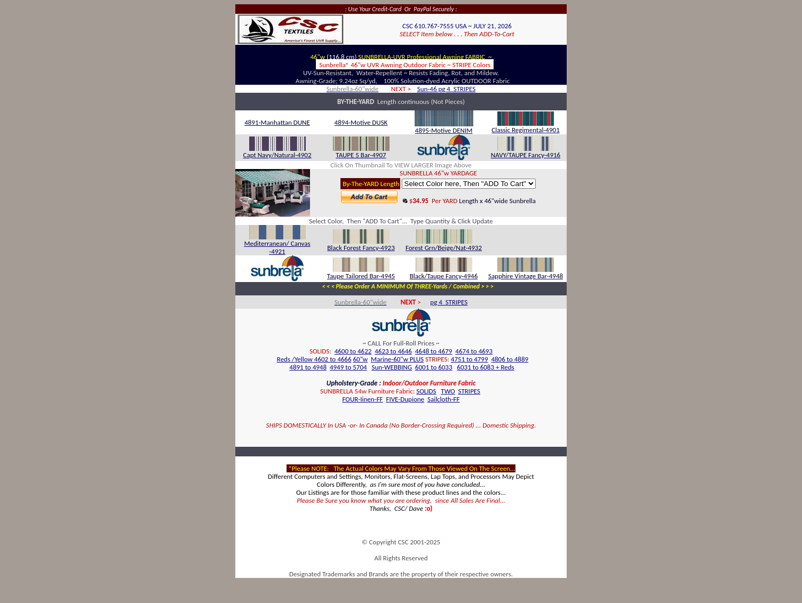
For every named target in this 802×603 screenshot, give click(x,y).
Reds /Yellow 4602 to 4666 (314, 359)
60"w (360, 359)
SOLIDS (426, 391)
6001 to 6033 (433, 367)
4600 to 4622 (353, 351)
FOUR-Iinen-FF (362, 399)
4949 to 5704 (348, 367)
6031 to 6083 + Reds (485, 367)
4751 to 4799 (469, 359)
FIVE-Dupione (405, 399)
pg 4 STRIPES (448, 302)
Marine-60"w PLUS (397, 359)
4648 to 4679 (433, 351)
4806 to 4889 (509, 359)
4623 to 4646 (393, 351)
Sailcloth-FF (443, 399)
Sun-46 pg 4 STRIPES (446, 89)
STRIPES (469, 391)
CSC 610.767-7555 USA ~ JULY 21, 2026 (457, 26)
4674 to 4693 (474, 351)
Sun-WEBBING (391, 367)
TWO (448, 391)
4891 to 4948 (308, 367)
